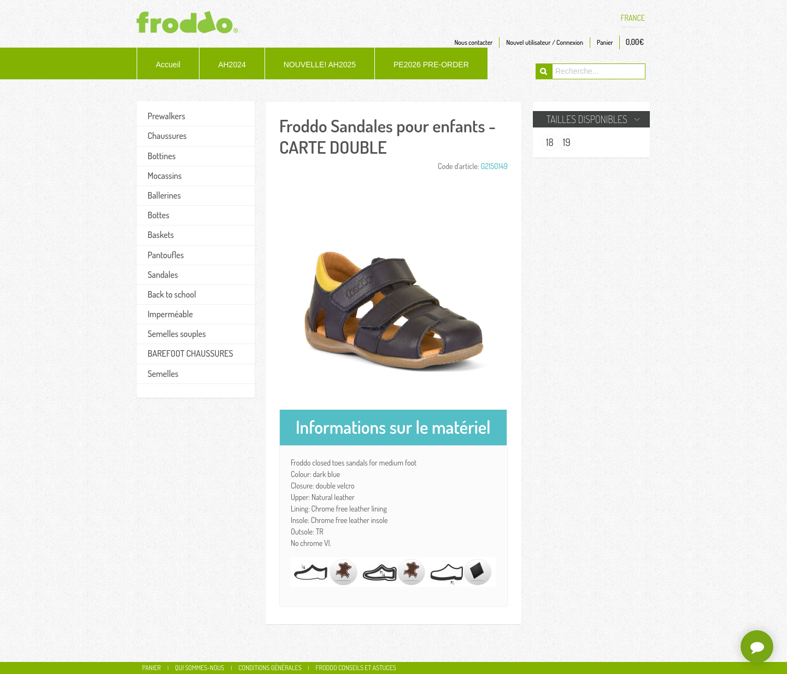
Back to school (172, 294)
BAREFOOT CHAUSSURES (190, 353)
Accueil (168, 64)
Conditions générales (269, 668)
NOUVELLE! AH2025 (320, 64)
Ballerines (164, 195)
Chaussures (167, 135)
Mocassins (164, 175)
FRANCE (633, 18)
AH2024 (232, 64)
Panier (605, 42)
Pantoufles (166, 254)
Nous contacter (473, 42)
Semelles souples (177, 333)
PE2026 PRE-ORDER (431, 64)
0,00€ (635, 42)
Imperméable (170, 314)
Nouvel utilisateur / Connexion (544, 42)
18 (550, 142)
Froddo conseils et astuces (356, 668)
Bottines (161, 155)
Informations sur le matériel (393, 427)
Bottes (158, 215)
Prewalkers (166, 116)
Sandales (163, 274)
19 (567, 142)
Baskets (161, 234)
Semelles (163, 373)
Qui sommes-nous (199, 668)
